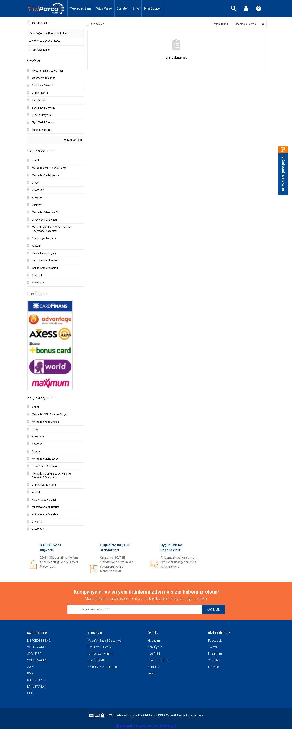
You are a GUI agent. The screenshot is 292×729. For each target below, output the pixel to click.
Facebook (215, 640)
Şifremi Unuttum (158, 660)
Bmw (136, 8)
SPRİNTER (34, 653)
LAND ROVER (36, 686)
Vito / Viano (104, 8)
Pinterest (214, 666)
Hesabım (154, 640)
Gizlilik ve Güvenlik (99, 647)
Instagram (215, 653)
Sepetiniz (154, 666)
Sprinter (122, 8)
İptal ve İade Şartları (100, 653)
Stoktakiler (97, 24)
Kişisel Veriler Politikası (102, 666)
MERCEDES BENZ (39, 640)
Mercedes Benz (80, 8)
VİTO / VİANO (36, 647)
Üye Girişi (154, 653)
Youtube (213, 660)
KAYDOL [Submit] (213, 609)
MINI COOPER (36, 680)
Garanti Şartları (97, 660)
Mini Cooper (152, 8)
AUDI (30, 666)
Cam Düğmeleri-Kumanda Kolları (48, 33)
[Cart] (258, 8)
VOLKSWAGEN (37, 660)
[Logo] (45, 8)
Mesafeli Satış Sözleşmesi (104, 640)
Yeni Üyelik (155, 647)
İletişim (152, 673)
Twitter (212, 647)
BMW (30, 673)
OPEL (30, 693)
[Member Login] (246, 8)
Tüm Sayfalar (73, 139)
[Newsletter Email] (134, 609)
